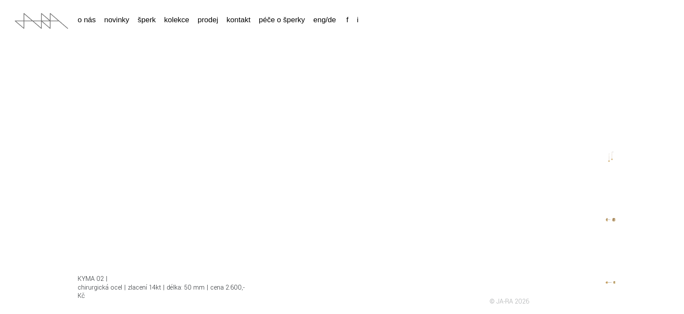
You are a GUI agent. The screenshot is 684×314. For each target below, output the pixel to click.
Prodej (208, 20)
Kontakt (238, 20)
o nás (87, 20)
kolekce (176, 20)
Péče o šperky (282, 20)
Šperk (146, 20)
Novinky (117, 20)
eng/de (324, 20)
